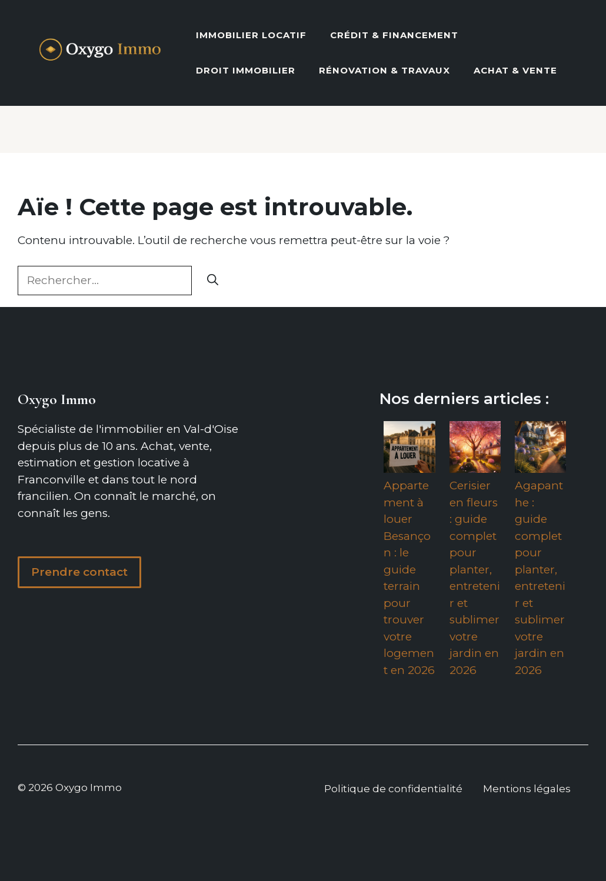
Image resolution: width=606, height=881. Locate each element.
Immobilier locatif (251, 35)
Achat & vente (515, 70)
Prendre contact (79, 572)
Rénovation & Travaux (384, 70)
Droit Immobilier (245, 70)
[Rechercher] (213, 281)
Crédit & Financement (394, 35)
